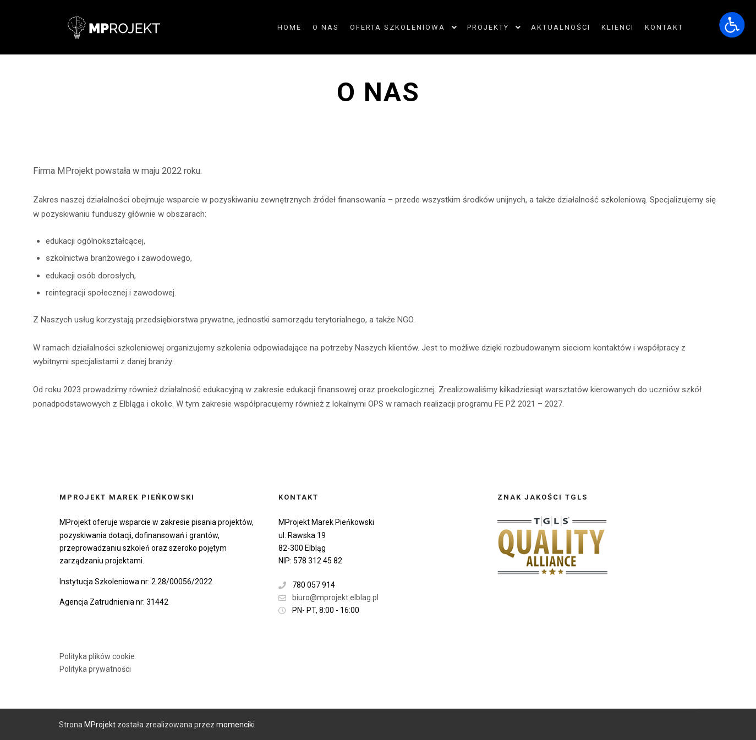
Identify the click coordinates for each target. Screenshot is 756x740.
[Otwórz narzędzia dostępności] (732, 24)
